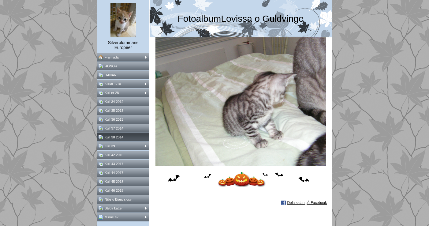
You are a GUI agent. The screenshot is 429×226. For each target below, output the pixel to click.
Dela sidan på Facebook (307, 203)
